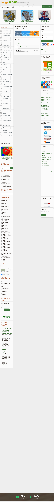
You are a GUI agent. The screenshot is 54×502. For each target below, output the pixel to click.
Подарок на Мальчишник (4, 251)
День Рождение (5, 206)
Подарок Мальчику (5, 244)
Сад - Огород (6, 96)
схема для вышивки (46, 189)
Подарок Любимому (6, 235)
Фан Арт (4, 118)
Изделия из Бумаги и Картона (6, 57)
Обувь (4, 79)
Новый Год (4, 200)
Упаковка (5, 130)
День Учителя (4, 228)
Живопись (5, 52)
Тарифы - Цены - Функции (31, 4)
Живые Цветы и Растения (8, 50)
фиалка (43, 193)
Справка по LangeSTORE (19, 6)
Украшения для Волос (6, 110)
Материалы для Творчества (6, 127)
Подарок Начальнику (6, 253)
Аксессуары (5, 30)
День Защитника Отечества (5, 214)
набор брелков (45, 177)
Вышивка (5, 38)
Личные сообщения (39, 6)
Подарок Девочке (5, 246)
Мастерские (34, 6)
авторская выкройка (46, 157)
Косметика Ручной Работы (6, 64)
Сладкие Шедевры (6, 101)
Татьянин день (4, 209)
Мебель (4, 69)
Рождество (4, 202)
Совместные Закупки (7, 132)
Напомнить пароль (49, 51)
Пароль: (43, 35)
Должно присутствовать (6, 278)
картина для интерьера (46, 159)
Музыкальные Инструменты (8, 74)
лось (47, 175)
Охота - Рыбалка (6, 81)
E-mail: (42, 29)
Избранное (2, 4)
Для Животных (6, 45)
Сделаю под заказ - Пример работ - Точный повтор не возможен (6, 185)
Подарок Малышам (5, 247)
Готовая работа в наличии (5, 177)
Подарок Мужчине (5, 237)
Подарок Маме (4, 238)
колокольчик (44, 161)
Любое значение (5, 175)
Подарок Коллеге (5, 257)
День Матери (4, 231)
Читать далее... (5, 346)
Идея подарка (5, 197)
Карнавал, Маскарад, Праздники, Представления (6, 105)
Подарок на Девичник (6, 249)
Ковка (4, 62)
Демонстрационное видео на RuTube (5, 287)
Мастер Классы (6, 125)
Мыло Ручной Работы (6, 67)
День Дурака (4, 222)
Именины (3, 208)
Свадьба (9, 208)
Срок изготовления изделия (6, 190)
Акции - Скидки (28, 6)
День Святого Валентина (4, 211)
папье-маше (44, 179)
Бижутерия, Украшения (6, 33)
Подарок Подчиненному (4, 255)
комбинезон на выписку (47, 169)
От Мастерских (22, 46)
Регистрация (44, 49)
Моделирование (6, 72)
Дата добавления (5, 303)
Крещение (3, 203)
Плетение (5, 91)
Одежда (4, 76)
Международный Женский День (5, 220)
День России (4, 225)
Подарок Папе (4, 240)
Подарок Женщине (5, 234)
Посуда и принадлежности (8, 86)
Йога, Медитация (6, 122)
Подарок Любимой (5, 232)
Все (16, 46)
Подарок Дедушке (5, 243)
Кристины (3, 205)
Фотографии (4, 281)
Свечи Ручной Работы (6, 98)
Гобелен (43, 151)
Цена (2, 263)
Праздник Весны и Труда (5, 217)
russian (43, 214)
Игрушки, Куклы (6, 55)
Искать (7, 309)
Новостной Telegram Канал (10, 4)
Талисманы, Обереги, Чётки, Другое (6, 103)
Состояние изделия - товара (6, 171)
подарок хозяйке (45, 185)
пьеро (43, 187)
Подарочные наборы (7, 84)
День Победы (4, 223)
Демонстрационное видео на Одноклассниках (5, 294)
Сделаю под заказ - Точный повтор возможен (5, 181)
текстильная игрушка (46, 191)
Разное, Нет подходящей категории (8, 135)
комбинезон (44, 163)
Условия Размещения (21, 4)
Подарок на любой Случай (5, 260)
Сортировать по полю (5, 299)
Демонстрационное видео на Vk (5, 290)
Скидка (43, 155)
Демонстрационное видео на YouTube (5, 284)
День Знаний (4, 226)
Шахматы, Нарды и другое (8, 115)
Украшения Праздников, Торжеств (6, 108)
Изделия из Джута (7, 59)
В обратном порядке (6, 307)
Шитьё (4, 113)
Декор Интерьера (6, 42)
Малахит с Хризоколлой (47, 153)
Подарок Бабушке (5, 241)
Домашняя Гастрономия (6, 47)
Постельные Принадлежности (6, 88)
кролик (43, 175)
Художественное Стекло (8, 120)
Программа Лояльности (42, 4)
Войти (47, 41)
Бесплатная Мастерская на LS (8, 6)
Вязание (5, 40)
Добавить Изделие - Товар (47, 6)
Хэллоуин (3, 229)
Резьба (4, 93)
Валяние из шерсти (7, 35)
